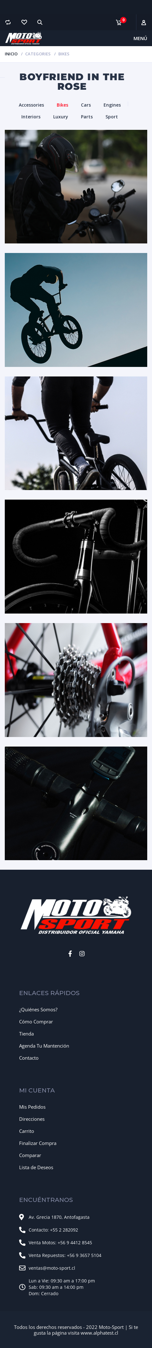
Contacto (29, 1058)
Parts (87, 117)
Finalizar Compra (37, 1143)
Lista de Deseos (36, 1167)
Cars (86, 105)
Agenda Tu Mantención (44, 1046)
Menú (140, 38)
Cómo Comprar (36, 1021)
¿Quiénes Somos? (38, 1009)
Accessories (31, 105)
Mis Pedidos (32, 1107)
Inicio (11, 54)
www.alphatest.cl (99, 1333)
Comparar (30, 1155)
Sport (111, 117)
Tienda (26, 1033)
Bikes (62, 105)
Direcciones (32, 1119)
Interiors (30, 117)
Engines (112, 105)
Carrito (26, 1131)
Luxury (60, 117)
